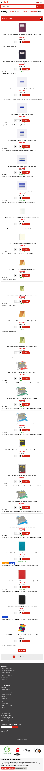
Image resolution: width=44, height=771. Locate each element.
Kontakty (4, 687)
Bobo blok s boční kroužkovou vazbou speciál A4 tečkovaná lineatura (22, 449)
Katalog (18, 11)
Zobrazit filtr (7, 18)
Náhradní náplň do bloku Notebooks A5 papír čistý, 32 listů (22, 243)
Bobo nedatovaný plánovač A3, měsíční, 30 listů (22, 192)
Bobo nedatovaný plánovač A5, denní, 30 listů (22, 114)
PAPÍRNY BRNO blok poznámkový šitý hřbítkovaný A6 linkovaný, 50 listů (22, 634)
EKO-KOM (4, 709)
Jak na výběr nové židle (7, 668)
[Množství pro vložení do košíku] (18, 42)
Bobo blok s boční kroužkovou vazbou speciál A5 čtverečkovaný (22, 398)
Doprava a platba (6, 691)
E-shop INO (12, 11)
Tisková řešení (5, 703)
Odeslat (15, 727)
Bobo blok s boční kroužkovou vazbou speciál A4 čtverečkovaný (22, 501)
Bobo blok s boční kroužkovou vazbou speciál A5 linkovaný (22, 372)
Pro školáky (25, 11)
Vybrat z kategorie (1, 2)
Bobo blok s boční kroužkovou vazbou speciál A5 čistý (22, 424)
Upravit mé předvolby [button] (20, 768)
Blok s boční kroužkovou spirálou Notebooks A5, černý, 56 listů (22, 606)
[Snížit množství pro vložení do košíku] (15, 42)
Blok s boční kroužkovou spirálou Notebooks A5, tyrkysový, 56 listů (22, 552)
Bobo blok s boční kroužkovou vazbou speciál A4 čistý (22, 527)
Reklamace (4, 696)
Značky (3, 707)
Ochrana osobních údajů (7, 692)
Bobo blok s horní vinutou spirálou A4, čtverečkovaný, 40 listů (22, 346)
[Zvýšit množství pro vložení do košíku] (21, 42)
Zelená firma (5, 677)
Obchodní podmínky (6, 689)
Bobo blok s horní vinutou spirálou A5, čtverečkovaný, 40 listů (22, 295)
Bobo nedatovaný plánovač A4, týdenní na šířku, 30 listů (22, 166)
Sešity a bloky (33, 11)
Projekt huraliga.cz (6, 672)
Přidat (25, 42)
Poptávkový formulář (6, 694)
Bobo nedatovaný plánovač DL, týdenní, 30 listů (22, 88)
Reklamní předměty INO (7, 675)
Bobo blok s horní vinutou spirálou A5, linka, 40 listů (22, 269)
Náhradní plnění (5, 701)
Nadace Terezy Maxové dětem (8, 670)
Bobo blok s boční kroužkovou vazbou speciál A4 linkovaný (22, 475)
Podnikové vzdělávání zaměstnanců (10, 681)
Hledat (39, 6)
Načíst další (22, 650)
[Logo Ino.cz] (5, 2)
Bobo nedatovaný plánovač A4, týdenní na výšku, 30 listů (22, 140)
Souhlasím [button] (5, 768)
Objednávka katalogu (7, 700)
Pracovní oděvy (5, 674)
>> (33, 656)
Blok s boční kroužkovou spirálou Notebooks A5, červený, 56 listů (22, 581)
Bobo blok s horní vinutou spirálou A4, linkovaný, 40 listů (22, 320)
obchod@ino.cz (8, 718)
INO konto (4, 698)
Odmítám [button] (11, 768)
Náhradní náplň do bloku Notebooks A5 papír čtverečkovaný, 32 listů (22, 217)
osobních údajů (4, 731)
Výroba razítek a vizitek (7, 705)
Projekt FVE (4, 679)
